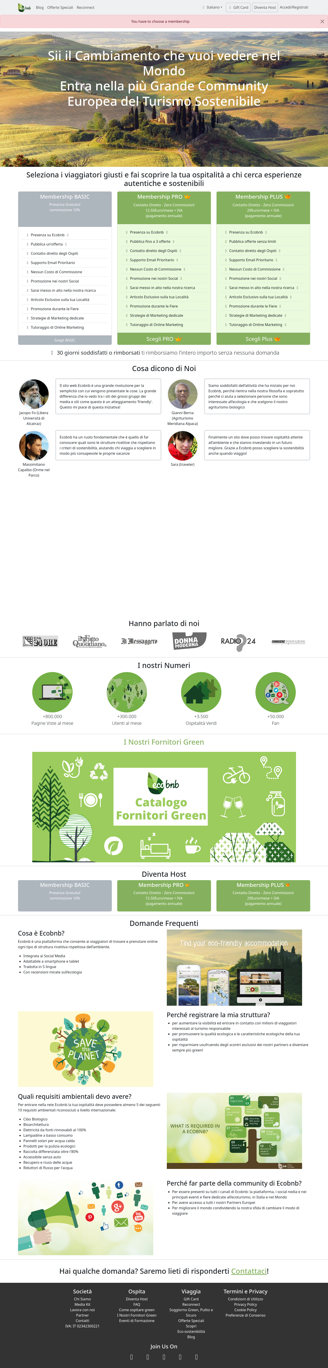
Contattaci (249, 1271)
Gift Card (238, 7)
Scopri (191, 1326)
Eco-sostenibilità (191, 1331)
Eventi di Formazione (136, 1320)
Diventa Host (265, 7)
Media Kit (82, 1304)
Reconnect (85, 7)
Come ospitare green (137, 1309)
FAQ (136, 1304)
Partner (82, 1315)
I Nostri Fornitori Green (137, 1315)
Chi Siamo (82, 1299)
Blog (40, 7)
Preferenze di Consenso (246, 1315)
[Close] (322, 21)
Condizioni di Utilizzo (245, 1299)
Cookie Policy (245, 1309)
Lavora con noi (82, 1309)
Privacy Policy (245, 1304)
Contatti (82, 1320)
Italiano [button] (210, 7)
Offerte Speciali (60, 7)
